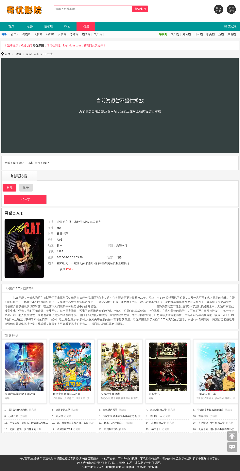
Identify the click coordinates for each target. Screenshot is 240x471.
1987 (46, 162)
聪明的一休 (156, 416)
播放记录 (230, 26)
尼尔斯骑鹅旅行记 (18, 409)
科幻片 (50, 34)
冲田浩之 (62, 221)
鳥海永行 (121, 245)
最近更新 (218, 9)
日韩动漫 (62, 233)
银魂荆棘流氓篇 (112, 429)
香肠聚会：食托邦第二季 (211, 422)
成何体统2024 (64, 429)
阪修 (86, 221)
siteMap (153, 466)
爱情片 (38, 34)
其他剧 (232, 34)
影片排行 (231, 9)
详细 (69, 269)
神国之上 (156, 429)
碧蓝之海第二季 (158, 409)
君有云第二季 (158, 422)
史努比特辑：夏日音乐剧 (23, 429)
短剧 (221, 34)
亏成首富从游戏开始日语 (210, 409)
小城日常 (13, 416)
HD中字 (25, 199)
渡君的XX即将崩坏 (114, 422)
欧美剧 (210, 34)
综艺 (67, 26)
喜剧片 (26, 34)
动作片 (14, 34)
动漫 (86, 26)
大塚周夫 (95, 221)
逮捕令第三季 (63, 409)
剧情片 (86, 34)
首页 (11, 26)
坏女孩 (59, 416)
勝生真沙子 (76, 221)
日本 (30, 162)
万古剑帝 (203, 416)
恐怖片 (74, 34)
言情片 (62, 34)
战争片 (98, 34)
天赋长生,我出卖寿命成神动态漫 (120, 416)
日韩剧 (199, 34)
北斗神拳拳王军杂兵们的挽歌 (72, 422)
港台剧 (186, 34)
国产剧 (175, 34)
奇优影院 (38, 45)
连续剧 (48, 26)
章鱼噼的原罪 (110, 409)
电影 (29, 26)
